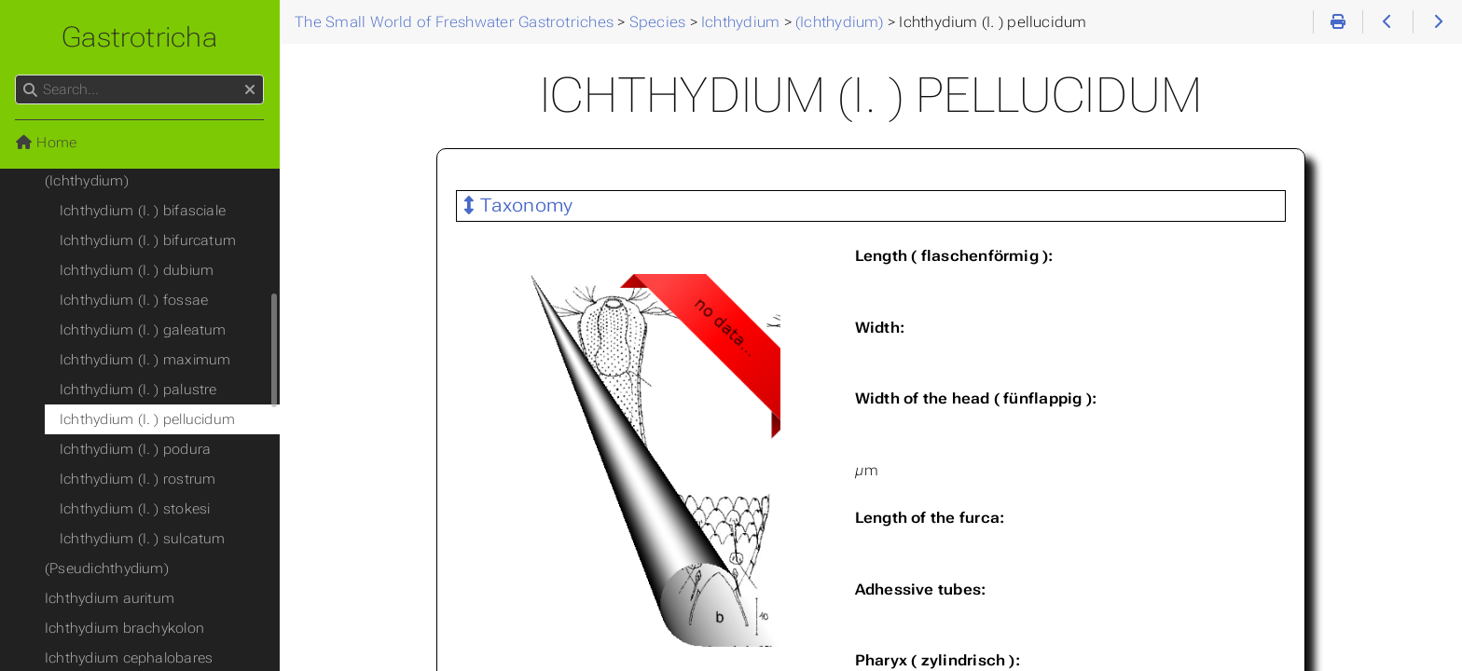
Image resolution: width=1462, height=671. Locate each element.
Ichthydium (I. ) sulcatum (143, 538)
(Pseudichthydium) (107, 568)
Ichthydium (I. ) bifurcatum (148, 240)
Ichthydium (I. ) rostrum (137, 479)
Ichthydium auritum (109, 598)
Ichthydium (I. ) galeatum (143, 330)
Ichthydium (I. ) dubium (137, 270)
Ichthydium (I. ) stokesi (135, 508)
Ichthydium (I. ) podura (135, 449)
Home (45, 142)
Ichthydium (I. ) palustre (138, 389)
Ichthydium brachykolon (124, 628)
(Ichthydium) (87, 180)
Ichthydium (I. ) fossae (134, 300)
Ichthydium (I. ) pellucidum (147, 419)
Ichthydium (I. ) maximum (145, 359)
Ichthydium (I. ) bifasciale (143, 210)
